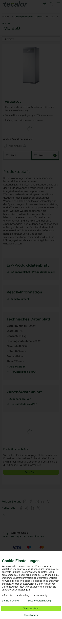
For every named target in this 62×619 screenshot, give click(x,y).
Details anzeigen (10, 600)
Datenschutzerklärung (39, 600)
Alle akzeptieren (31, 608)
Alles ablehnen (31, 615)
